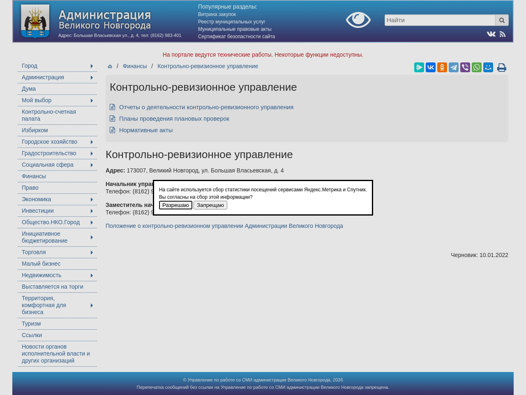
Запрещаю (210, 205)
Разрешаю (175, 205)
